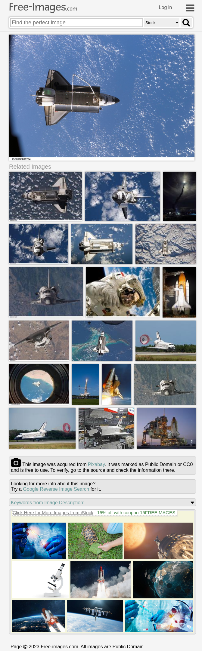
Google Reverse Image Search (56, 489)
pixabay (96, 464)
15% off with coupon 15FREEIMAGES (136, 512)
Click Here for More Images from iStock (53, 512)
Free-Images (43, 7)
